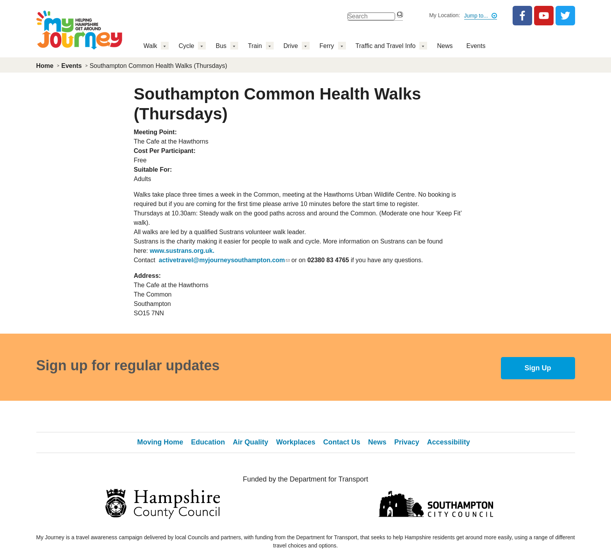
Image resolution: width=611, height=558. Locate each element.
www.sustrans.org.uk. (182, 250)
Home (44, 65)
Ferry (326, 46)
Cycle (186, 46)
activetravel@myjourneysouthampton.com (224, 260)
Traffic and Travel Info (386, 46)
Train (255, 46)
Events (475, 46)
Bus (221, 46)
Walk (150, 46)
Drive (290, 46)
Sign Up (538, 368)
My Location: (444, 15)
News (444, 46)
